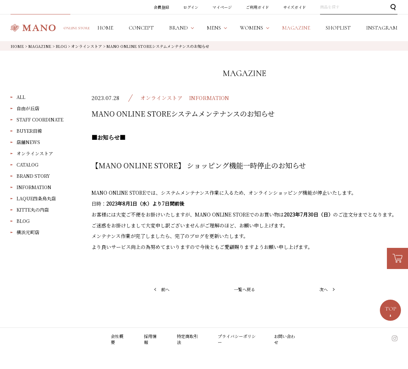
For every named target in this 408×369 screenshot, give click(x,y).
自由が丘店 (28, 108)
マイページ (222, 7)
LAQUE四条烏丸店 (36, 198)
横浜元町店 (28, 232)
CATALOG (27, 164)
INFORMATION (34, 187)
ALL (21, 97)
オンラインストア (35, 153)
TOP (390, 308)
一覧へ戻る (244, 289)
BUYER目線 (29, 130)
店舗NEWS (28, 142)
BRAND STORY (33, 176)
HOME (17, 46)
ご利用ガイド (257, 7)
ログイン (190, 7)
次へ (323, 289)
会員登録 (161, 7)
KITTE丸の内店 (33, 209)
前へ (165, 289)
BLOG (23, 221)
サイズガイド (294, 7)
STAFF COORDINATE (40, 119)
